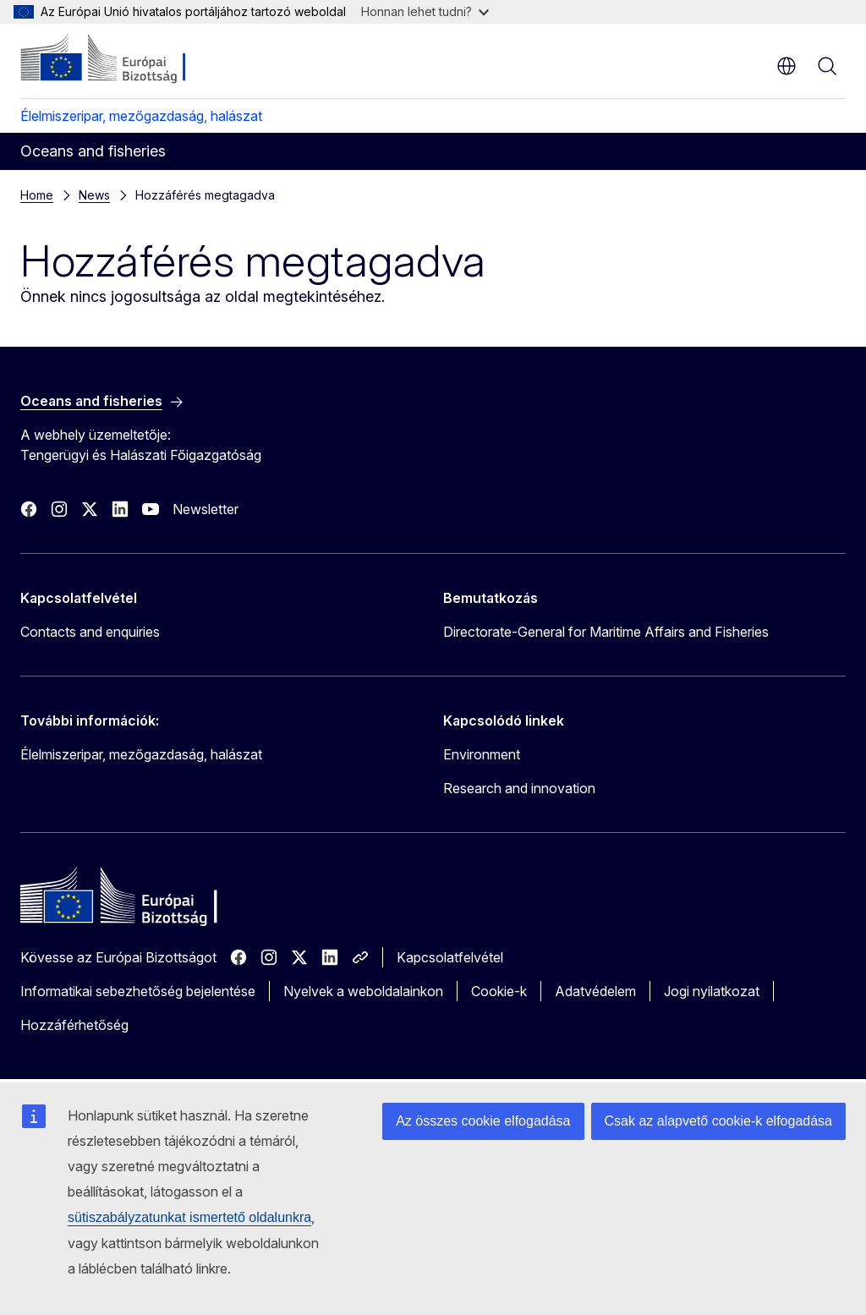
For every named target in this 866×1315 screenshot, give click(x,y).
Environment (481, 754)
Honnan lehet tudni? (425, 11)
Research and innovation (519, 788)
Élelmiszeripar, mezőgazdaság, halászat (141, 115)
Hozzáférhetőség (74, 1024)
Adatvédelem (595, 991)
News (94, 195)
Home (36, 195)
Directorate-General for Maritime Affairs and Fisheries (606, 631)
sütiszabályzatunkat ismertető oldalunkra (189, 1217)
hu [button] (786, 66)
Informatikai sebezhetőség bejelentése (137, 991)
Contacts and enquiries (90, 631)
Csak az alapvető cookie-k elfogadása (719, 1121)
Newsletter (205, 509)
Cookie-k (499, 991)
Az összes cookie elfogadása (483, 1121)
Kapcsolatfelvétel (450, 957)
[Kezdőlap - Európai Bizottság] (123, 59)
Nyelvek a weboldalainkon (363, 991)
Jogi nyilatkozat (711, 991)
